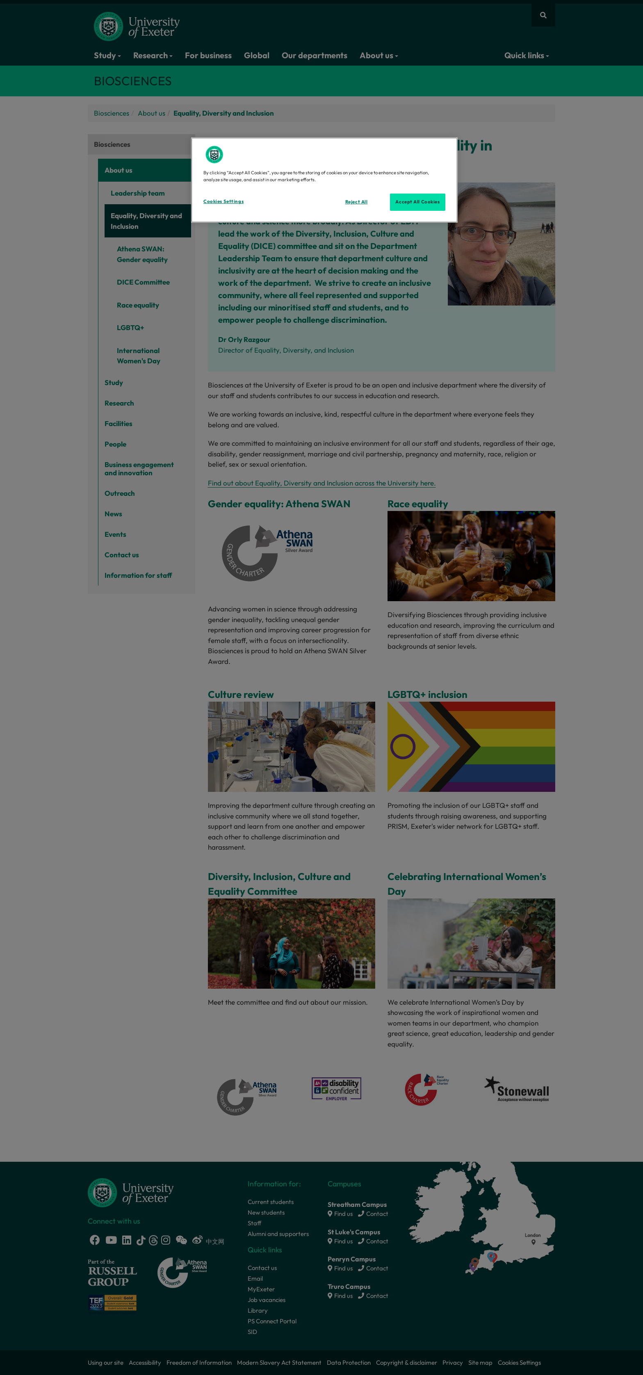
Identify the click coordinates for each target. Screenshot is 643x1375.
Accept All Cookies (417, 202)
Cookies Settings (223, 201)
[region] (324, 180)
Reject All (356, 202)
